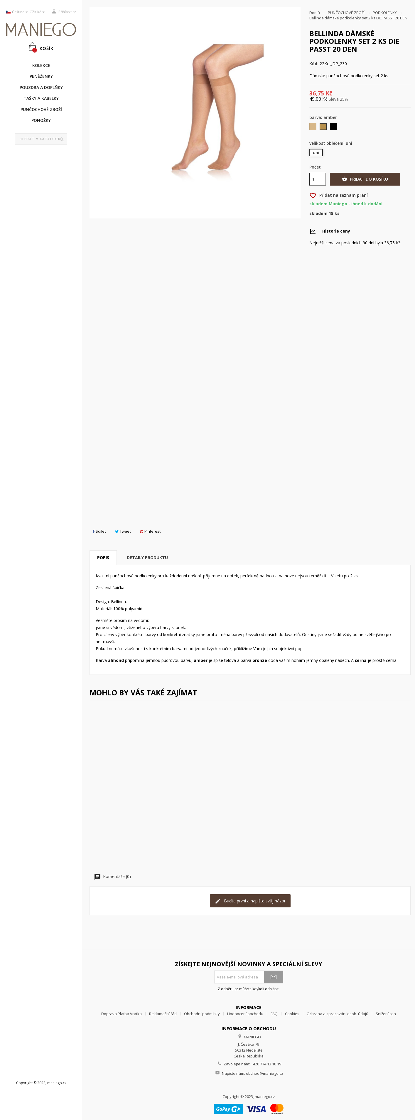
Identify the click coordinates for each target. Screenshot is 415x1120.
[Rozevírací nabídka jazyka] (15, 12)
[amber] (324, 128)
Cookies (292, 1013)
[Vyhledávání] (41, 139)
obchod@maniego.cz (264, 1073)
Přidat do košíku (365, 179)
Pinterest (150, 531)
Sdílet (99, 531)
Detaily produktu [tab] (147, 557)
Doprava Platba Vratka (121, 1013)
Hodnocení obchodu (245, 1013)
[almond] (313, 128)
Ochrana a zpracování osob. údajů (337, 1013)
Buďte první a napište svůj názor (250, 901)
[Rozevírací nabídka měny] (38, 12)
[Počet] (317, 179)
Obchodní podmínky (202, 1013)
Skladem (318, 213)
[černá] (334, 128)
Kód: (313, 63)
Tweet (123, 531)
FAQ (274, 1013)
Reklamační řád (163, 1013)
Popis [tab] (103, 557)
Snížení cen (386, 1013)
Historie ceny (336, 231)
